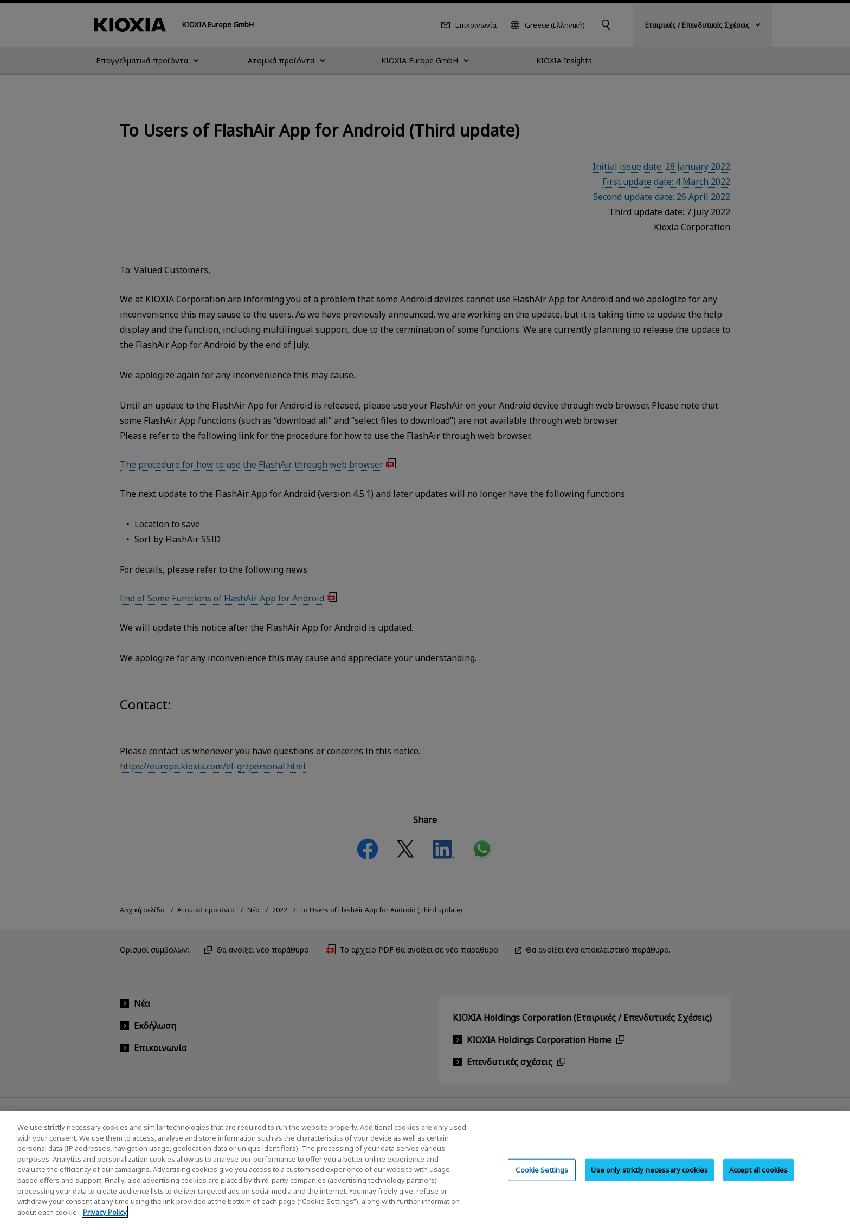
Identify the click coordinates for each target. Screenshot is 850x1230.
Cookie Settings (542, 1180)
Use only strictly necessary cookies (649, 1180)
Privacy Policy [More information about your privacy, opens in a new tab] (105, 1222)
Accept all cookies (758, 1180)
